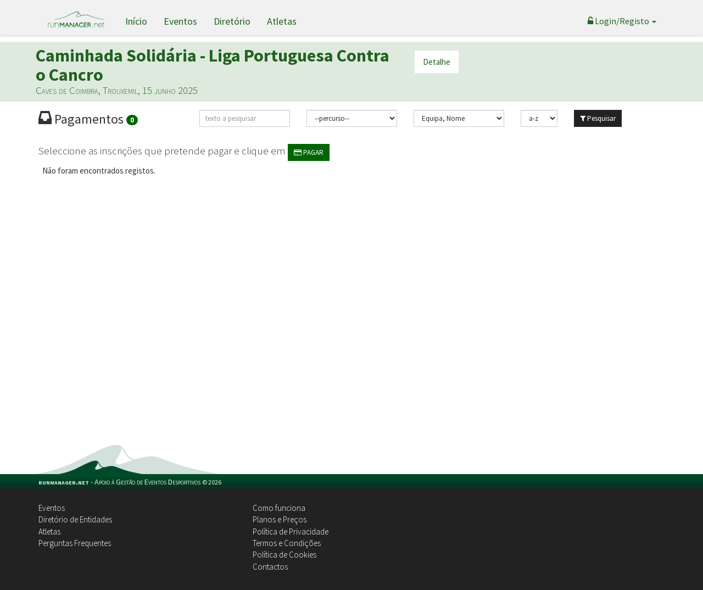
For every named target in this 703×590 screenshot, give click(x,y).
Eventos (180, 21)
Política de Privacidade (290, 531)
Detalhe (436, 62)
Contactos (270, 566)
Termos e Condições (287, 543)
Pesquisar (598, 118)
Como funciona (279, 508)
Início (136, 21)
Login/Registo (622, 20)
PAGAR (308, 152)
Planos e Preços (279, 519)
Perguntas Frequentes (74, 543)
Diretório (232, 21)
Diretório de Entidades (75, 519)
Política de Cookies (284, 554)
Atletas (282, 21)
